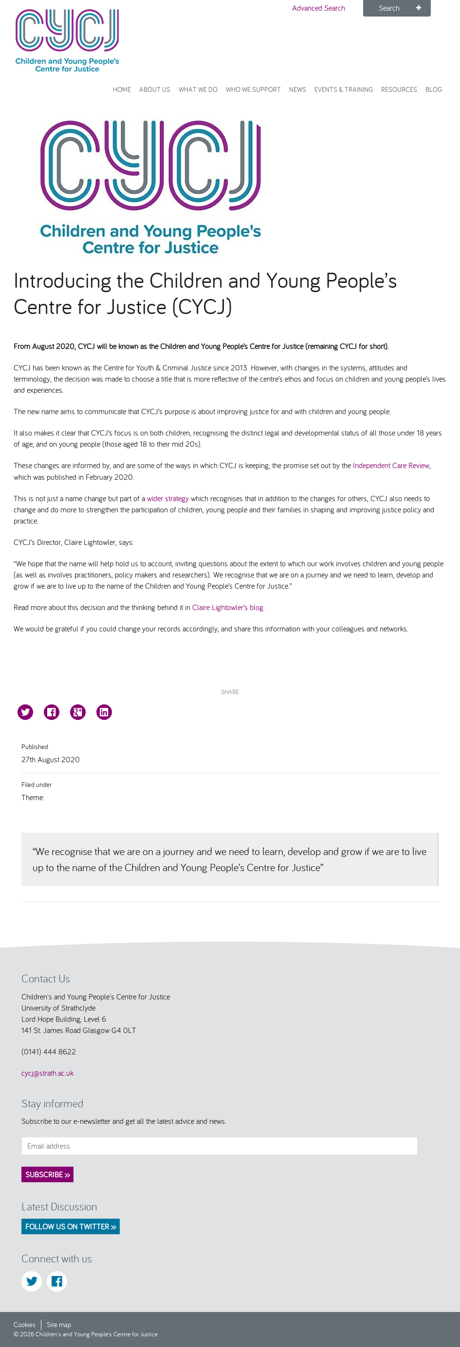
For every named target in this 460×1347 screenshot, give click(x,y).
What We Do (198, 89)
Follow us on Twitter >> (70, 1226)
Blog (433, 89)
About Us (154, 89)
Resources (399, 89)
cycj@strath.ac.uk (47, 1073)
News (297, 89)
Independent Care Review (391, 465)
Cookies (25, 1324)
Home (122, 89)
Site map (59, 1324)
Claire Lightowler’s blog (227, 607)
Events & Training (343, 89)
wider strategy (168, 498)
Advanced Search (318, 8)
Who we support (253, 89)
